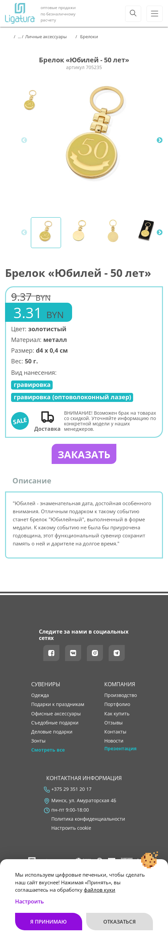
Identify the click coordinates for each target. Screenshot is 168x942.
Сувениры (45, 684)
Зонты (38, 741)
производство (120, 695)
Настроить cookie (71, 828)
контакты (115, 731)
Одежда (40, 695)
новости (113, 741)
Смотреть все (48, 750)
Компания (119, 684)
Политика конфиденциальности (88, 819)
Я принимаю (48, 921)
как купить (116, 713)
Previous (24, 140)
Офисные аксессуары (56, 713)
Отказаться (119, 921)
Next (159, 140)
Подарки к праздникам (57, 704)
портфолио (117, 704)
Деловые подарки (51, 731)
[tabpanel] (96, 140)
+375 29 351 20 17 (71, 789)
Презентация (120, 748)
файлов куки (99, 889)
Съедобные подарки (54, 722)
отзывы (113, 722)
